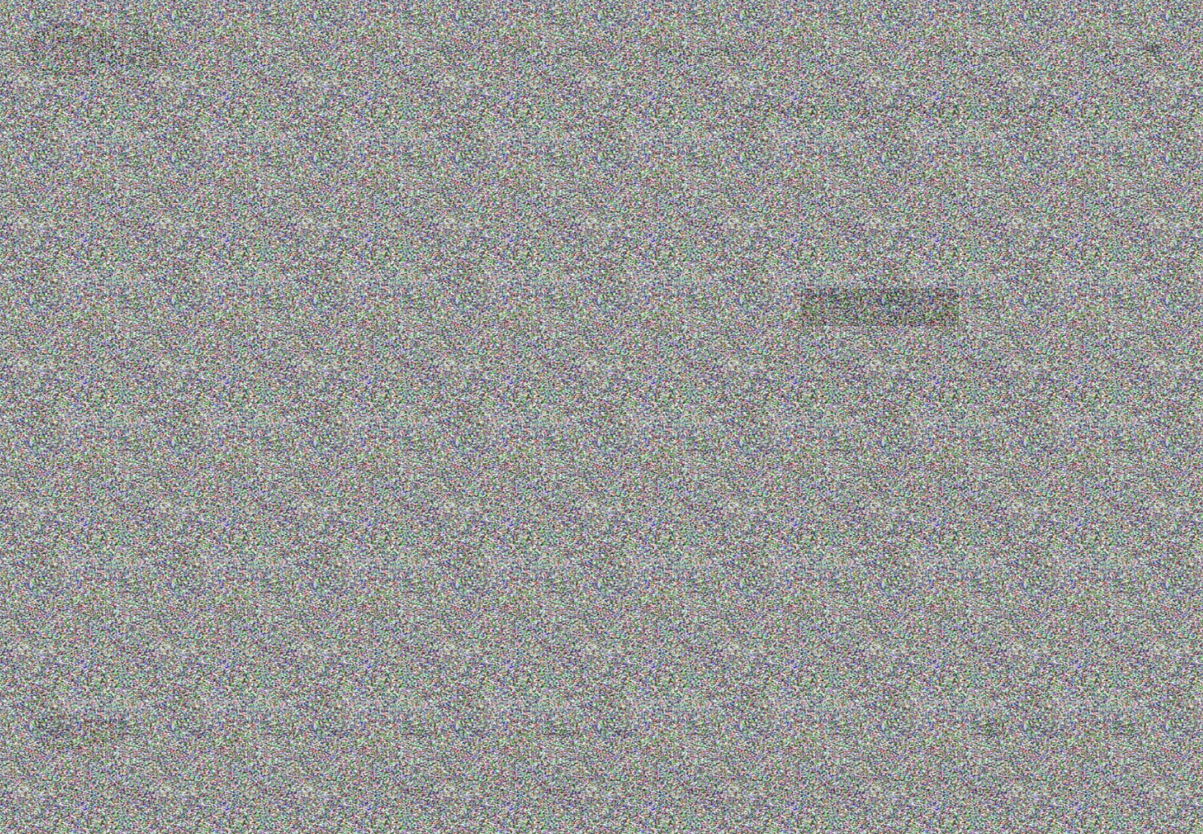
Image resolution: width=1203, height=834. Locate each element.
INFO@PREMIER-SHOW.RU (717, 51)
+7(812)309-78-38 (482, 51)
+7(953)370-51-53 (590, 51)
